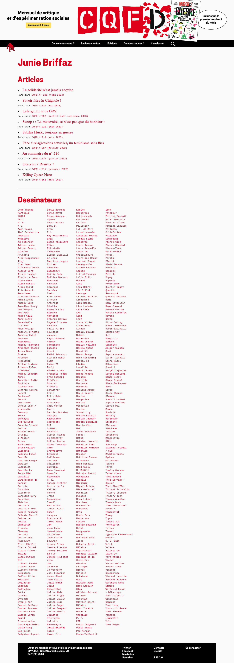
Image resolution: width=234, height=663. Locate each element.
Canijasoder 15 (28, 480)
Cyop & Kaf (25, 602)
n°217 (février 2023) (49, 148)
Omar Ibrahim (84, 608)
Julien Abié (54, 592)
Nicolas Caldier (86, 554)
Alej (21, 261)
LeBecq (80, 271)
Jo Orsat (52, 566)
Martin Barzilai (86, 422)
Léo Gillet (83, 290)
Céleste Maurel (28, 515)
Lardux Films (84, 239)
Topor (109, 518)
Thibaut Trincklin (117, 489)
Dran (50, 229)
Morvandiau (83, 505)
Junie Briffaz (56, 627)
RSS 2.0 (158, 657)
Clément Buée (26, 566)
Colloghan (24, 589)
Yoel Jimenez (113, 611)
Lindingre (82, 300)
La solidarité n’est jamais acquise (47, 90)
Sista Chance (113, 393)
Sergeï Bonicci (115, 374)
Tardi (109, 467)
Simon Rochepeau (116, 383)
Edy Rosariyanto (57, 235)
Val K (109, 544)
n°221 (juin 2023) (47, 126)
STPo (108, 441)
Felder (51, 341)
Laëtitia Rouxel (86, 235)
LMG (78, 312)
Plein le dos (113, 264)
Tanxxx (109, 464)
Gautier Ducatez (57, 412)
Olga (79, 589)
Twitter (126, 648)
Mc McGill (82, 470)
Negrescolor (84, 550)
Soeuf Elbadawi (115, 399)
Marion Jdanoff (86, 418)
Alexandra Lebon (28, 267)
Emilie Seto (54, 274)
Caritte (23, 486)
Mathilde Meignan (87, 447)
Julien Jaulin (56, 599)
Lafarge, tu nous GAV (39, 111)
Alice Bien (25, 280)
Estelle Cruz (55, 309)
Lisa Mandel (84, 303)
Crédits (158, 651)
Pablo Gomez (84, 627)
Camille (23, 457)
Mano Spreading (86, 358)
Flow (50, 361)
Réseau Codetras (116, 312)
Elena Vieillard (57, 242)
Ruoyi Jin (111, 338)
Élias (50, 245)
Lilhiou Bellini (86, 296)
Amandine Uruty (28, 306)
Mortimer (81, 502)
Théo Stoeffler (115, 486)
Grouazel (52, 454)
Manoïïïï (81, 351)
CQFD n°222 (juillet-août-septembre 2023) (60, 116)
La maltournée (85, 232)
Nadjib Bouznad (86, 525)
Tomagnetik (112, 512)
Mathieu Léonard (86, 441)
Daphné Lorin (26, 615)
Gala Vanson (54, 406)
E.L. (50, 232)
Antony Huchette (28, 345)
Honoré (51, 493)
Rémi (108, 300)
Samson (109, 341)
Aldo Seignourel (28, 258)
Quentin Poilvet (116, 296)
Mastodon (128, 654)
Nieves (80, 570)
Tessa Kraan (113, 473)
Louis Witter (84, 322)
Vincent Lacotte (116, 576)
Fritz (50, 393)
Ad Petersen (25, 242)
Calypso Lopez (27, 454)
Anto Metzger (26, 329)
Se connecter (193, 648)
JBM (49, 525)
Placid (109, 261)
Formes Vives (55, 370)
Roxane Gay (112, 332)
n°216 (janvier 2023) (49, 158)
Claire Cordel (27, 547)
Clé (20, 560)
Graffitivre (54, 451)
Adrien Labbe (26, 245)
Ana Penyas (25, 309)
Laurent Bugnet (86, 261)
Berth (21, 415)
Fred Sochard (55, 377)
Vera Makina (113, 557)
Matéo (79, 438)
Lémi (79, 283)
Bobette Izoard (28, 425)
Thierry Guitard (116, 493)
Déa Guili (24, 631)
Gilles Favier (56, 441)
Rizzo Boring (113, 322)
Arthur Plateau (28, 364)
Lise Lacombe (84, 306)
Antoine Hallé (27, 335)
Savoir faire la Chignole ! (41, 101)
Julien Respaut (57, 608)
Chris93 (23, 534)
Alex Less (24, 264)
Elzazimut (53, 271)
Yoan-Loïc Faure (116, 608)
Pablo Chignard (86, 624)
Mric (79, 512)
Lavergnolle (84, 264)
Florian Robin (56, 358)
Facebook (127, 651)
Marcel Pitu (84, 370)
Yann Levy (111, 605)
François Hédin (57, 374)
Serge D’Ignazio (116, 370)
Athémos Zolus (27, 367)
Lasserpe (81, 242)
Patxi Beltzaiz (115, 219)
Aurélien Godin (28, 380)
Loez (79, 316)
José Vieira (54, 579)
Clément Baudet (28, 563)
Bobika (22, 428)
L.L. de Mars (84, 229)
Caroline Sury (27, 496)
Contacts (159, 648)
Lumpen (80, 329)
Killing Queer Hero (37, 175)
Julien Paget (55, 605)
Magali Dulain (85, 332)
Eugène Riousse (57, 322)
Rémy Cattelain (115, 303)
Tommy (109, 515)
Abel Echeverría (28, 232)
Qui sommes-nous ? (63, 43)
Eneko (50, 293)
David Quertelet (28, 624)
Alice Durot (25, 287)
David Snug (25, 627)
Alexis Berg (25, 271)
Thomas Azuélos (115, 499)
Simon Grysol (113, 380)
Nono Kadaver (84, 586)
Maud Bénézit (84, 464)
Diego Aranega (56, 216)
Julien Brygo (55, 595)
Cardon (22, 483)
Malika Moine (84, 348)
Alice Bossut (26, 283)
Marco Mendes (84, 374)
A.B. (21, 226)
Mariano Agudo (85, 390)
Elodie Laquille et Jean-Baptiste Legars (57, 258)
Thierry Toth (113, 496)
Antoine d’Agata (28, 332)
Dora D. (52, 226)
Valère (109, 547)
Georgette (53, 422)
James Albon (54, 521)
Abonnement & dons (38, 25)
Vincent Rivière (116, 579)
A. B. (21, 222)
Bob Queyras (25, 422)
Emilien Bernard (57, 277)
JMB (49, 563)
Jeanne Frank (55, 544)
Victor (109, 560)
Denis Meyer (54, 213)
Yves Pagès (112, 624)
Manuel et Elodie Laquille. (82, 364)
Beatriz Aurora (28, 390)
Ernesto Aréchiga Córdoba (52, 303)
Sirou (109, 390)
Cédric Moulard (28, 512)
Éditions (112, 43)
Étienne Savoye (57, 319)
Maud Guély (83, 467)
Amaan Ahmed (25, 300)
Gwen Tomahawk (56, 470)
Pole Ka (110, 274)
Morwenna (81, 508)
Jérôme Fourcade (57, 557)
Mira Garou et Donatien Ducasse (85, 492)
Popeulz (110, 280)
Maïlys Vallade (86, 345)
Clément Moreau (28, 570)
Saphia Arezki (114, 354)
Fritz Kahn (54, 396)
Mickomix (81, 483)
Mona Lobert (84, 499)
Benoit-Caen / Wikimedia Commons (27, 409)
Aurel (21, 377)
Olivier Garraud (86, 592)
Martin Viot (84, 425)
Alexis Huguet (27, 274)
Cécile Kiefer (27, 508)
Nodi (79, 579)
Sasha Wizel (113, 361)
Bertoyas (23, 418)
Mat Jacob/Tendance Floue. (86, 431)
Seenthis (127, 657)
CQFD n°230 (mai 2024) (46, 105)
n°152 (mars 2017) (47, 180)
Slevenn (110, 396)
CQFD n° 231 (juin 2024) (48, 95)
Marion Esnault (86, 415)
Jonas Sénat (54, 576)
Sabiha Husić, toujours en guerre (47, 133)
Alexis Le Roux (28, 277)
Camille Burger (28, 460)
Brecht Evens (26, 431)
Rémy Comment (113, 306)
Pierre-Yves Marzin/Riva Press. (113, 251)
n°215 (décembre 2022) (50, 169)
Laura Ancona (84, 245)
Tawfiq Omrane (114, 470)
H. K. (50, 480)
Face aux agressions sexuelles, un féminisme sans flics (63, 143)
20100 (21, 216)
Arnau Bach (25, 351)
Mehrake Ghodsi (86, 473)
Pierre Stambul (115, 245)
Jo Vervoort (54, 570)
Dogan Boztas (55, 222)
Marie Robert (84, 393)
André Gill (25, 316)
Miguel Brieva (85, 486)
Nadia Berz (83, 515)
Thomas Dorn (113, 502)
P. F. (79, 618)
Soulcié (110, 412)
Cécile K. (24, 505)
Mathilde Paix (85, 444)
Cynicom (23, 599)
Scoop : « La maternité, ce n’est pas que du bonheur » (63, 122)
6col (21, 219)
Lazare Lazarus (86, 267)
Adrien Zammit (27, 248)
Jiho (50, 560)
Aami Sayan (25, 229)
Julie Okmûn (54, 583)
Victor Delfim (114, 563)
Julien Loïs (54, 602)
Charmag (23, 531)
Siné (108, 386)
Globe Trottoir (57, 444)
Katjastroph (84, 216)
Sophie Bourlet (115, 402)
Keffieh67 (82, 219)
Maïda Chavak (84, 341)
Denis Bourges (56, 210)
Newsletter (157, 43)
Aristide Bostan (28, 348)
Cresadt (23, 595)
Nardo (79, 534)
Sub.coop (111, 444)
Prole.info (112, 283)
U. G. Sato (112, 541)
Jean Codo (53, 528)
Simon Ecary (113, 377)
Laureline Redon (86, 258)
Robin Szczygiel (116, 329)
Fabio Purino (55, 329)
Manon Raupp (84, 354)
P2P (78, 621)
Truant (109, 531)
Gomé (50, 447)
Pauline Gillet (115, 222)
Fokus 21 (52, 364)
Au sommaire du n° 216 (40, 154)
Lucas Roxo (83, 325)
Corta (21, 592)
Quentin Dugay (114, 287)
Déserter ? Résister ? (38, 164)
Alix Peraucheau (28, 296)
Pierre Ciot (113, 242)
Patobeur (111, 213)
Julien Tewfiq (56, 611)
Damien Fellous (28, 605)
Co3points (24, 573)
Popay (109, 277)
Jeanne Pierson (57, 547)
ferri (50, 351)
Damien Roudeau (28, 608)
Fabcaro (52, 325)
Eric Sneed (54, 296)
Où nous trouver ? (134, 43)
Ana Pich (23, 312)
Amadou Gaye (25, 303)
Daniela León (26, 611)
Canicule (23, 476)
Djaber (51, 219)
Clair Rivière (27, 544)
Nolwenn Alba (84, 583)
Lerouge (81, 293)
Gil (49, 425)
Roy (107, 335)
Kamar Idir (54, 634)
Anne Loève (25, 319)
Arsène (22, 354)
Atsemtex (23, 370)
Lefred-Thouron (86, 274)
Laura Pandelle (86, 248)
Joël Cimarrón (56, 573)
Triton (109, 528)
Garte (50, 409)
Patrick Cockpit (116, 216)
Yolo (108, 621)
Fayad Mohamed (56, 338)
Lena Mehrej (84, 287)
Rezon (109, 319)
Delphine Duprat (28, 634)
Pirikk (109, 258)
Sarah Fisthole (115, 358)
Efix (50, 239)
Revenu (109, 316)
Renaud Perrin (114, 309)
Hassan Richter (57, 483)
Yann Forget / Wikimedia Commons (114, 598)
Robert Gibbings (116, 325)
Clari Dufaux (26, 557)
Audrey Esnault (28, 374)
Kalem (50, 631)
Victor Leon (113, 566)
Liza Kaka (82, 309)
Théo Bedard (113, 476)
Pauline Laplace (116, 226)
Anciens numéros (90, 43)
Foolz (50, 367)
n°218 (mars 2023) (47, 137)
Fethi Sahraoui (57, 354)
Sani (108, 351)
